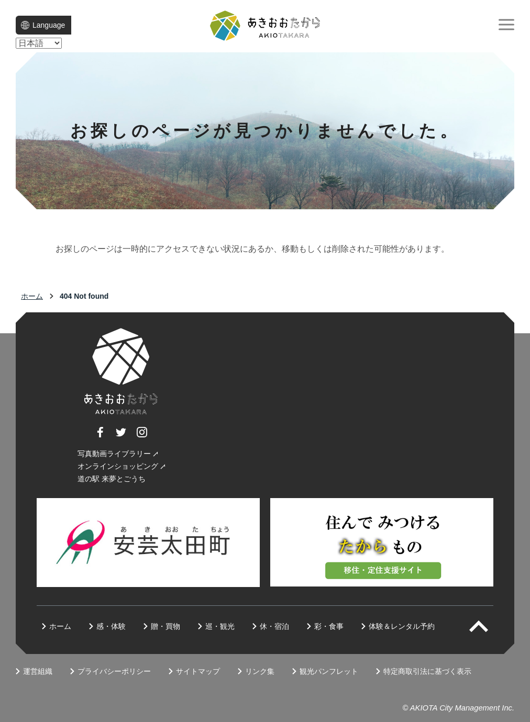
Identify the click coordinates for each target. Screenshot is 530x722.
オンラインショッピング (118, 466)
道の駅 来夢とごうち (112, 479)
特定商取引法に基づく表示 (427, 671)
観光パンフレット (329, 671)
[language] (39, 43)
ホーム (32, 296)
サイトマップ (198, 671)
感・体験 (111, 626)
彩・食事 (329, 626)
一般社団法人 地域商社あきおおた (265, 25)
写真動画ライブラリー (114, 453)
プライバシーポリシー (114, 671)
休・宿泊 (274, 626)
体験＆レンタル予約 (402, 626)
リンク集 (259, 671)
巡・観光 (220, 626)
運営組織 (37, 671)
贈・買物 (165, 626)
